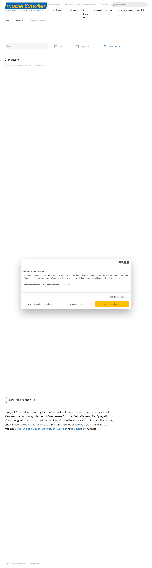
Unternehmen (124, 10)
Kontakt (141, 10)
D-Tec (17, 429)
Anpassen (76, 304)
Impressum (65, 284)
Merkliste (103, 4)
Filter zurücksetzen (113, 46)
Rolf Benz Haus (85, 14)
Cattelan (62, 429)
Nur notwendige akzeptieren (40, 304)
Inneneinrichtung (103, 10)
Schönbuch (48, 429)
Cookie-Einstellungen (32, 284)
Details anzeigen (117, 297)
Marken (74, 10)
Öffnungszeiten (69, 5)
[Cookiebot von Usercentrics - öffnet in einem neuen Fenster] (118, 262)
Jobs (78, 5)
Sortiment (57, 10)
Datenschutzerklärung (50, 284)
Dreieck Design (32, 429)
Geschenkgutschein (89, 5)
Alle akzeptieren (112, 304)
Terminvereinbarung (54, 5)
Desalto (78, 429)
